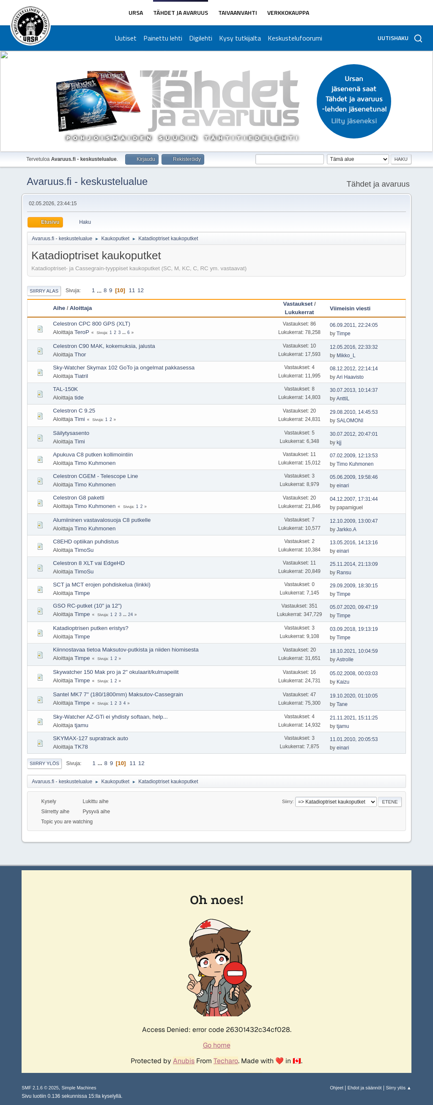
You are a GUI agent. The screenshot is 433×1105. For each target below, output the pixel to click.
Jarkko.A (346, 529)
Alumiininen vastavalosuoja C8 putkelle (102, 520)
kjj (339, 442)
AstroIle (345, 659)
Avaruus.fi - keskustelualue (87, 181)
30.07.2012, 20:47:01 (354, 434)
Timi (79, 419)
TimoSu (83, 550)
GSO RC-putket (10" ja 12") (87, 606)
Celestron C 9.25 (74, 410)
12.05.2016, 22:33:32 (354, 347)
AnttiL (342, 399)
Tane (342, 704)
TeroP (81, 332)
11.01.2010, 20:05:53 (354, 739)
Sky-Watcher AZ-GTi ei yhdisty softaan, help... (110, 717)
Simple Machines (79, 1087)
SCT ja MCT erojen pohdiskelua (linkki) (102, 584)
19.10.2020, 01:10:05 (354, 696)
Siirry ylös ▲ (398, 1087)
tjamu (81, 725)
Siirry (287, 801)
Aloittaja (85, 308)
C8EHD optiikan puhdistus (86, 541)
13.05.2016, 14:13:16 (354, 543)
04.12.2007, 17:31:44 (354, 499)
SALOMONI (350, 421)
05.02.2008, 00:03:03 (354, 673)
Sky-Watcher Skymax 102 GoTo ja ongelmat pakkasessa (124, 367)
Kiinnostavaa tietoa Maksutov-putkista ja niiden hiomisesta (126, 649)
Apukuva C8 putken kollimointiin (93, 454)
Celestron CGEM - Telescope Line (95, 476)
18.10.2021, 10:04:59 (354, 651)
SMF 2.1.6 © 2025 (40, 1087)
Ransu (344, 573)
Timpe (344, 334)
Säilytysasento (71, 433)
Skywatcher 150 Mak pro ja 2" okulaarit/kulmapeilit (115, 672)
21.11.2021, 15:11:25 (354, 718)
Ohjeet (336, 1087)
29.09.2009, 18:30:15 (354, 586)
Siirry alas (44, 290)
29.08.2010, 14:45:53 (354, 412)
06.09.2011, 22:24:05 (354, 325)
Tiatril (81, 376)
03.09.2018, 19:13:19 (354, 629)
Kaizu (343, 682)
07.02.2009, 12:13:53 (354, 456)
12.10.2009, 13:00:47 (354, 521)
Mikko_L (346, 355)
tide (79, 397)
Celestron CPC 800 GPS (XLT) (91, 323)
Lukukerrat (299, 312)
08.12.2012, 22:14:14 (354, 369)
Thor (80, 354)
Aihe (59, 308)
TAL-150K (65, 389)
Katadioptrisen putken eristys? (91, 628)
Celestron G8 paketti (78, 497)
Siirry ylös (44, 763)
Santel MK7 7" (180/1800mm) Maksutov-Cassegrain (118, 694)
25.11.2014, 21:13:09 (354, 564)
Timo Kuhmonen (94, 463)
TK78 (81, 747)
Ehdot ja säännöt (365, 1087)
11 (132, 290)
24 (130, 614)
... (100, 290)
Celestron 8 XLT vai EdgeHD (89, 563)
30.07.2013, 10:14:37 (354, 390)
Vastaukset (298, 304)
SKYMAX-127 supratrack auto (90, 738)
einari (343, 486)
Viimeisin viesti (350, 308)
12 (140, 290)
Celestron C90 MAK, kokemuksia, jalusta (104, 346)
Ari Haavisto (350, 377)
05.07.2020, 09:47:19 (354, 607)
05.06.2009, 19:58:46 (354, 477)
